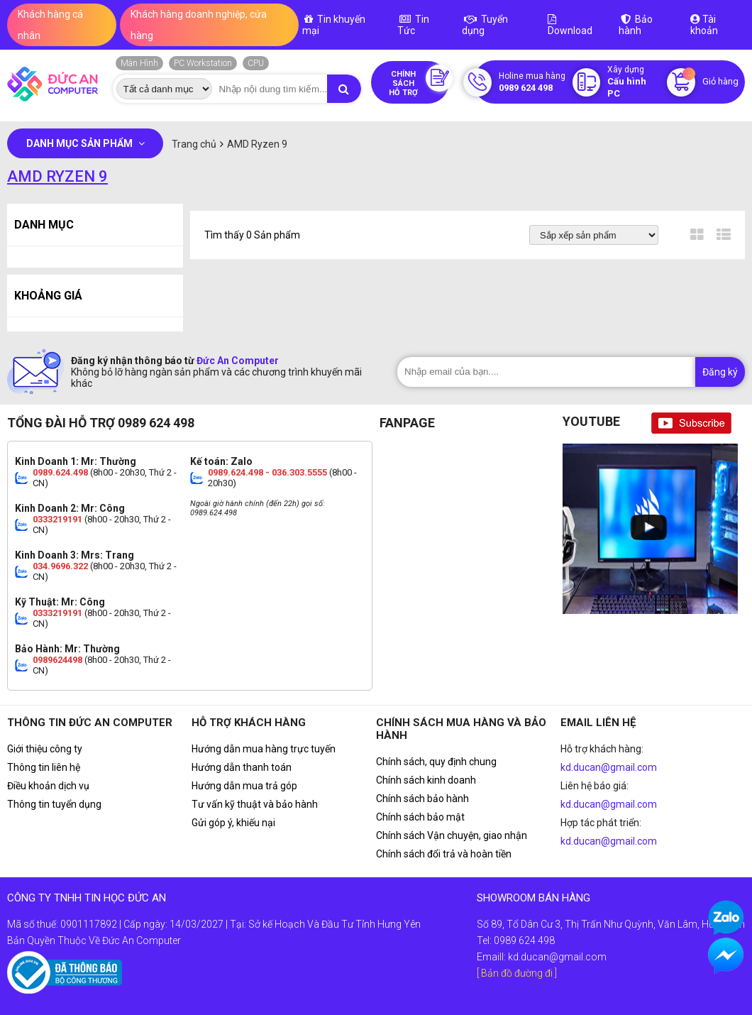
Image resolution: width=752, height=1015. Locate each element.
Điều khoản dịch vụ (48, 785)
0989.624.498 (60, 472)
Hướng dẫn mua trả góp (244, 785)
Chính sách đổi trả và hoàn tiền (444, 854)
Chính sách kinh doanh (426, 780)
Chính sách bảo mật (420, 817)
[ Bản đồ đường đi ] (517, 973)
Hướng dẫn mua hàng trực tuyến (264, 749)
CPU (256, 63)
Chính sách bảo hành (422, 798)
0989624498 (57, 659)
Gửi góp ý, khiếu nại (233, 822)
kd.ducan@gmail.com (608, 767)
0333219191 (57, 519)
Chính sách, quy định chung (436, 761)
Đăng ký (720, 372)
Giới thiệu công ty (44, 749)
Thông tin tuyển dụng (54, 804)
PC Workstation (203, 63)
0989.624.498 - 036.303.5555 (267, 472)
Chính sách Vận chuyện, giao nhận (451, 835)
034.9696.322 (60, 566)
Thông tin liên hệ (43, 767)
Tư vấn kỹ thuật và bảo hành (255, 804)
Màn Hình (139, 63)
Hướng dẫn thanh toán (242, 767)
